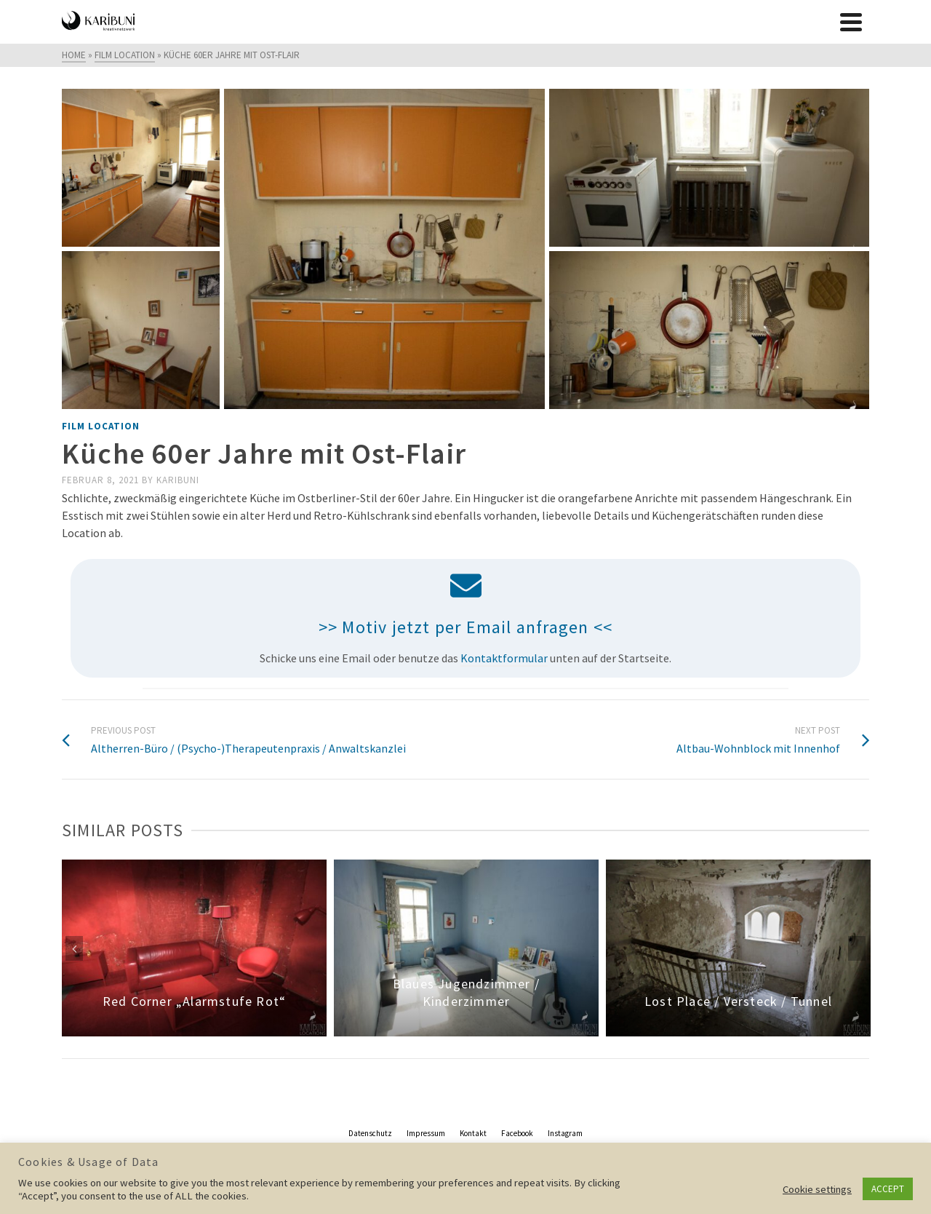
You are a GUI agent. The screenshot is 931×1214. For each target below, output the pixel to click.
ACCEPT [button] (887, 1189)
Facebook (517, 1133)
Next (857, 948)
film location (101, 426)
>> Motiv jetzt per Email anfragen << (465, 627)
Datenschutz (370, 1133)
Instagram (565, 1133)
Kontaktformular (504, 658)
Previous (74, 948)
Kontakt (473, 1133)
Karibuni (177, 480)
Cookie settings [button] (817, 1189)
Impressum (426, 1133)
